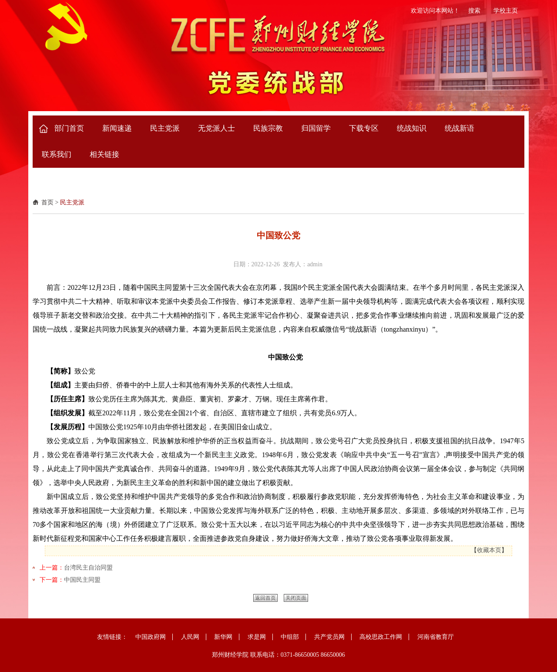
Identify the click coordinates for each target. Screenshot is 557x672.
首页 (47, 202)
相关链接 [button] (104, 154)
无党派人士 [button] (216, 128)
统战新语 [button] (459, 128)
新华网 (223, 637)
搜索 (474, 10)
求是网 (257, 637)
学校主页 (505, 10)
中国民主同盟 (82, 580)
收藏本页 (489, 550)
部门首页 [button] (69, 128)
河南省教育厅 (435, 637)
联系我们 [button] (56, 154)
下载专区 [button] (364, 128)
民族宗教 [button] (268, 128)
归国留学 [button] (316, 128)
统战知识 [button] (411, 128)
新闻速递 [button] (117, 128)
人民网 (190, 637)
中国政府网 (150, 637)
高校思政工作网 (380, 637)
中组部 (290, 637)
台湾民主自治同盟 (88, 567)
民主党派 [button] (165, 128)
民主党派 (72, 202)
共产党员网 (329, 637)
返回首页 (265, 598)
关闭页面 (295, 598)
